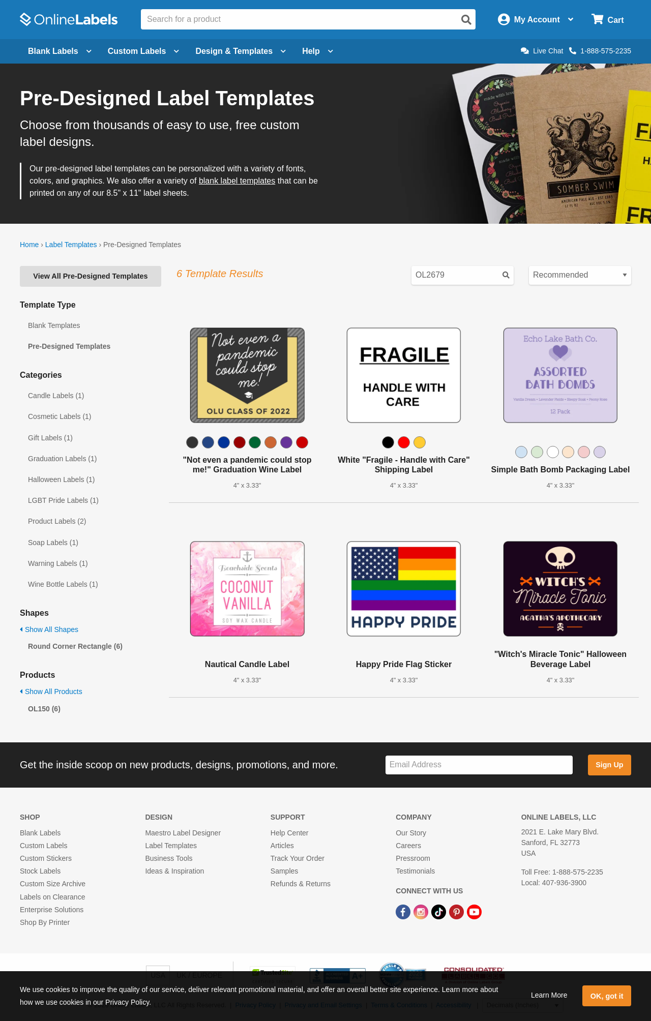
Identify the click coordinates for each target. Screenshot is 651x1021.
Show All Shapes (49, 629)
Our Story (411, 833)
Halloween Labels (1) (61, 479)
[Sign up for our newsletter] (479, 765)
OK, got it (607, 996)
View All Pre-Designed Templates (90, 276)
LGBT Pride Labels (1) (63, 500)
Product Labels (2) (57, 521)
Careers (408, 846)
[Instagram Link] (421, 912)
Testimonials (415, 871)
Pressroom (413, 858)
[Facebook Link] (404, 912)
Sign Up (609, 765)
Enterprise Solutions (51, 910)
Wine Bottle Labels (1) (63, 584)
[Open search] (466, 20)
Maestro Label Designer (183, 833)
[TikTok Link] (439, 912)
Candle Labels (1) (56, 396)
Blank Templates (54, 325)
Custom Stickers (46, 858)
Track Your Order (297, 858)
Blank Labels (40, 833)
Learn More (549, 995)
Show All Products (51, 691)
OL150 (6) (44, 709)
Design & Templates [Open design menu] (240, 51)
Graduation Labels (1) (62, 459)
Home (29, 245)
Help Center (290, 833)
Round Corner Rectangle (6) (75, 646)
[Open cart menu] (607, 19)
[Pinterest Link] (457, 912)
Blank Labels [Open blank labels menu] (60, 51)
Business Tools (168, 858)
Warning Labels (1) (58, 563)
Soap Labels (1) (53, 542)
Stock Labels (40, 871)
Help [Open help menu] (317, 51)
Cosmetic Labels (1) (60, 416)
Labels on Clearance (52, 897)
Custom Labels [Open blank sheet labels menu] (144, 51)
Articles (282, 846)
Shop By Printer (45, 922)
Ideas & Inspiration (174, 871)
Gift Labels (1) (50, 438)
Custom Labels (43, 846)
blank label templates (237, 180)
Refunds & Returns (301, 884)
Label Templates (71, 245)
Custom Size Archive (52, 884)
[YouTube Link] (474, 912)
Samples (284, 871)
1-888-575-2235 (600, 51)
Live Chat (542, 50)
